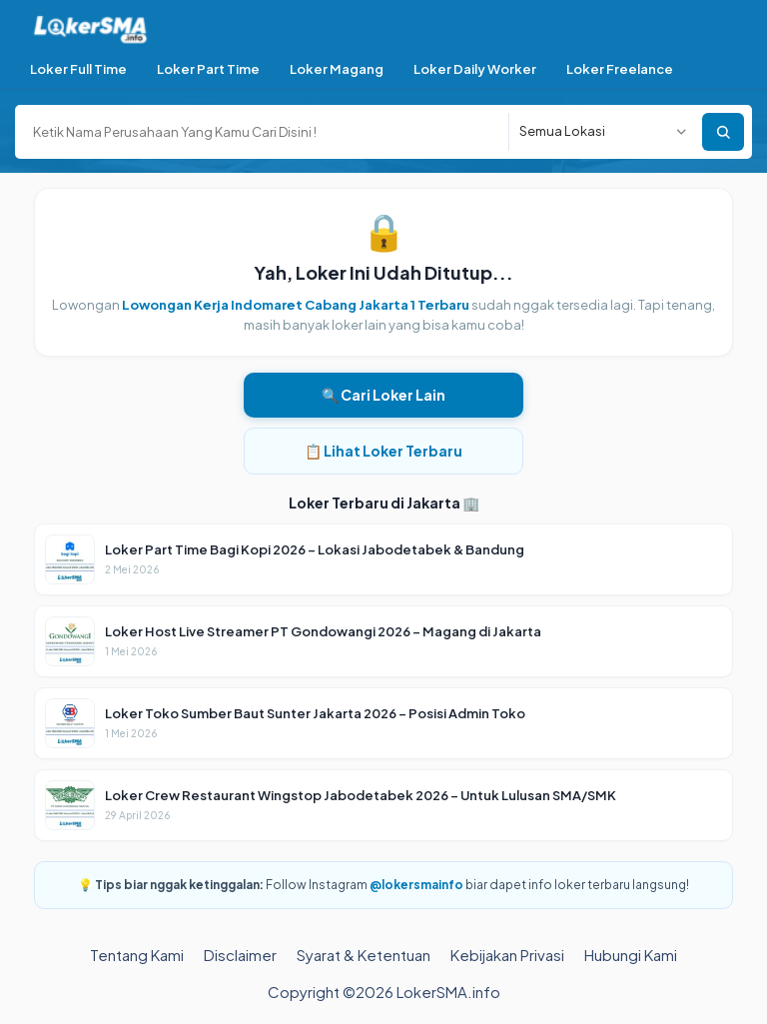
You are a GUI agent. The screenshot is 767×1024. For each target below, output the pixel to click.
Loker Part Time (208, 69)
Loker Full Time (78, 69)
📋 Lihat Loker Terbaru (383, 451)
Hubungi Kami (630, 954)
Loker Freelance (619, 69)
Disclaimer (240, 954)
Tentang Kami (137, 954)
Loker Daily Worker (474, 69)
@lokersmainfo (416, 884)
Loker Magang (337, 69)
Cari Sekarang (723, 132)
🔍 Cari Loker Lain (383, 395)
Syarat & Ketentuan (363, 954)
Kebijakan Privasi (507, 954)
